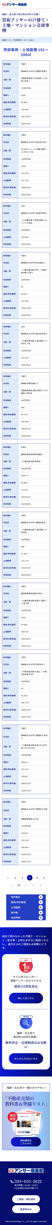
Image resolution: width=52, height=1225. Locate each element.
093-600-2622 (26, 1181)
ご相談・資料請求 (26, 1199)
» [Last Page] (40, 885)
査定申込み (26, 1209)
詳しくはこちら (26, 998)
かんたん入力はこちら (25, 1058)
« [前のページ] (8, 877)
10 (18, 885)
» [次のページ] (33, 885)
